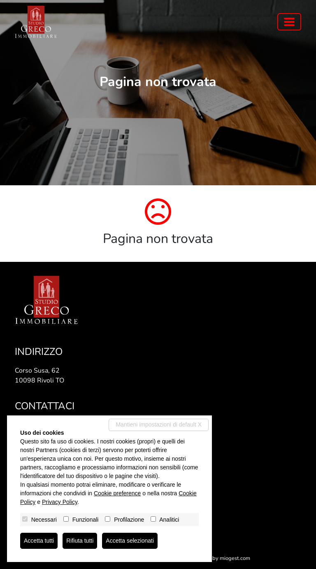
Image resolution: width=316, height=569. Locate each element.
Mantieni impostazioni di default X (159, 424)
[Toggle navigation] (289, 21)
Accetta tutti (39, 540)
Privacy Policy (59, 502)
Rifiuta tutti (79, 540)
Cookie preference (117, 493)
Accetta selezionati (130, 540)
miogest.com (235, 558)
